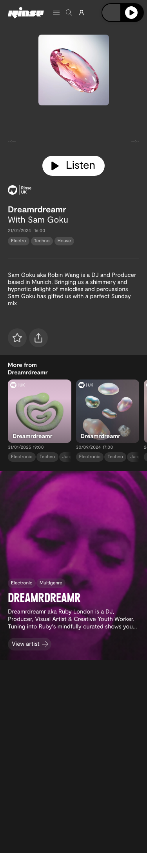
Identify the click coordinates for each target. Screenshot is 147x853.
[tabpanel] (73, 129)
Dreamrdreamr (37, 209)
